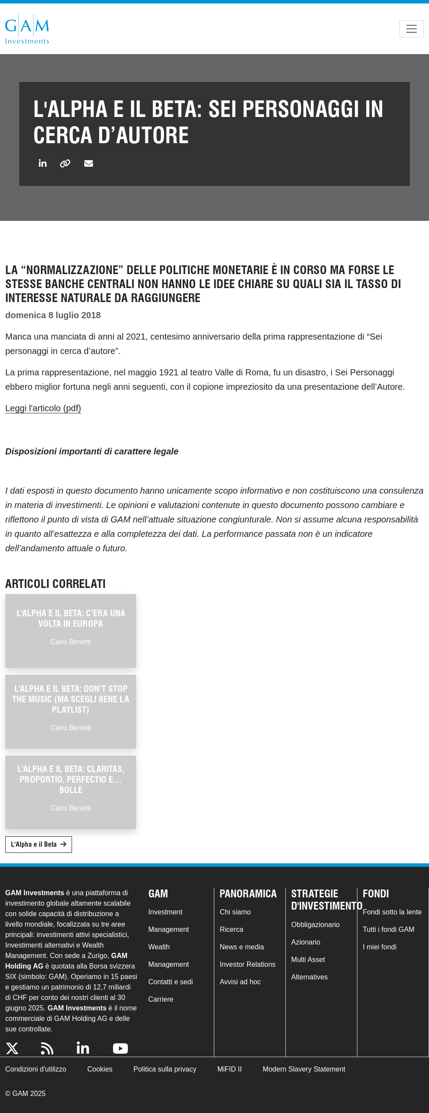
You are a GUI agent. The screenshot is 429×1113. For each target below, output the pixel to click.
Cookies (100, 1069)
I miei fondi (379, 947)
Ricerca (231, 929)
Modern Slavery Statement (304, 1069)
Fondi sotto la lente (392, 912)
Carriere (161, 999)
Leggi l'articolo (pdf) (43, 408)
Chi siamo (235, 912)
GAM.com (27, 29)
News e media (242, 947)
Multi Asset (308, 959)
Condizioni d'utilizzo (35, 1069)
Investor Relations (247, 964)
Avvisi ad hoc (240, 982)
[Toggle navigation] (411, 29)
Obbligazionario (315, 924)
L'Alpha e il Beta (34, 844)
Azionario (305, 942)
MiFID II (229, 1069)
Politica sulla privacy (165, 1069)
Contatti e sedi (170, 982)
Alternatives (309, 977)
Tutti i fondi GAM (389, 929)
